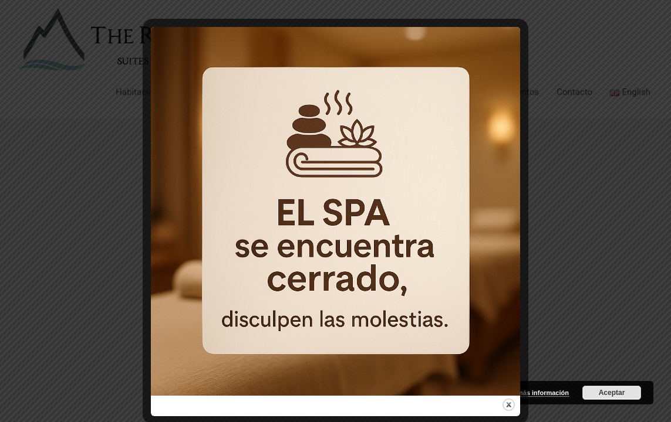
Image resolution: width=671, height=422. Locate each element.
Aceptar (612, 393)
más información (543, 392)
